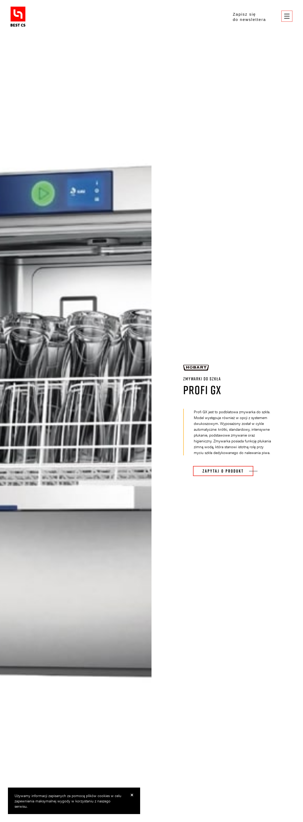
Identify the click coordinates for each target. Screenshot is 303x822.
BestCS (18, 17)
